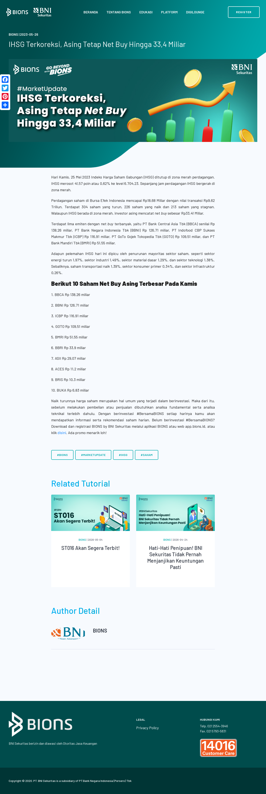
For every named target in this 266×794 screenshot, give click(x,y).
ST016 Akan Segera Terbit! (90, 548)
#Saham (147, 455)
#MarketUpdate (93, 455)
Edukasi (146, 12)
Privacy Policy (147, 727)
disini (62, 432)
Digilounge (195, 12)
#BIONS (62, 455)
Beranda (90, 12)
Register (244, 12)
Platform (169, 12)
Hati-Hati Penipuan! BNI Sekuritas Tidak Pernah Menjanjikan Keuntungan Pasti (175, 557)
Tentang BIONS (118, 12)
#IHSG (123, 455)
